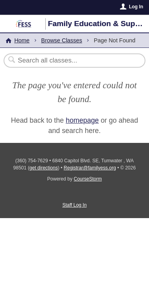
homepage (82, 120)
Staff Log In (74, 205)
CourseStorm (88, 179)
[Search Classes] (70, 60)
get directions (43, 168)
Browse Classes (61, 40)
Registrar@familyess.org (90, 168)
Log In (136, 7)
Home (21, 40)
